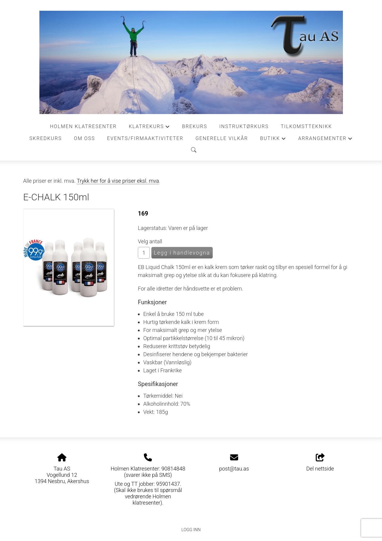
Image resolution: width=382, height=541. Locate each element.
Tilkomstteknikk (306, 126)
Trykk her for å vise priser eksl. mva (118, 181)
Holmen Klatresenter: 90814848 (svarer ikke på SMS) (148, 471)
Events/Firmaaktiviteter (145, 138)
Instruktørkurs (244, 126)
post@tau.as (234, 468)
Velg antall (150, 241)
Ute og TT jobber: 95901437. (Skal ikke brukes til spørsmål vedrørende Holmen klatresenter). (148, 493)
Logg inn (191, 529)
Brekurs (194, 126)
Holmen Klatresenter (83, 126)
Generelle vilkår (221, 138)
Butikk (273, 140)
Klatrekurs (149, 128)
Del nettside (320, 463)
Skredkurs (45, 138)
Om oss (84, 138)
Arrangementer (325, 140)
